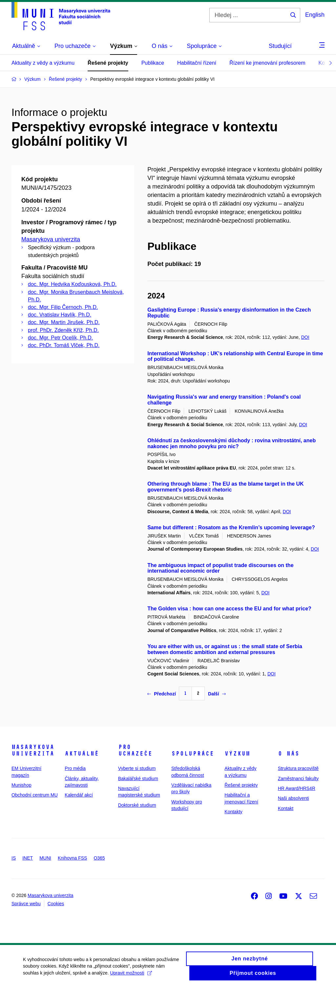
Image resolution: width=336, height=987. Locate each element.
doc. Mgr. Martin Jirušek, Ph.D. (64, 322)
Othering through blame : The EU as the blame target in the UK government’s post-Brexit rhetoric (225, 487)
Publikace (152, 63)
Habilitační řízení (196, 63)
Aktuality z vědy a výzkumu (42, 63)
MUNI (45, 858)
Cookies (56, 903)
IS (13, 858)
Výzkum (237, 753)
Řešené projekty (108, 63)
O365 (99, 858)
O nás (288, 753)
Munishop (21, 785)
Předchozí (161, 693)
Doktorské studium (137, 805)
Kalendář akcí (79, 795)
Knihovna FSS (72, 858)
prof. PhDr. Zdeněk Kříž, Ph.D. (63, 330)
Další (216, 693)
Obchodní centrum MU (34, 795)
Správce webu (26, 903)
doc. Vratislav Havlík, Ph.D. (59, 315)
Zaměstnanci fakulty (298, 778)
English (315, 14)
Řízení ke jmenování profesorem (267, 63)
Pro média (75, 768)
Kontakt (285, 808)
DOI (305, 337)
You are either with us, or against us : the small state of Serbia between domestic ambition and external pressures (224, 649)
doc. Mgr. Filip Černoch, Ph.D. (63, 307)
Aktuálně (82, 753)
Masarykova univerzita (50, 239)
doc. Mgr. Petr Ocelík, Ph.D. (60, 337)
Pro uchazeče (135, 750)
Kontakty (233, 811)
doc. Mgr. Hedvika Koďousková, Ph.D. (72, 284)
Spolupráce (192, 753)
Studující (280, 46)
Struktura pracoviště (298, 768)
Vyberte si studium (137, 768)
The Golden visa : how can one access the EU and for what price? (229, 608)
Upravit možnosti (131, 976)
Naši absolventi (293, 798)
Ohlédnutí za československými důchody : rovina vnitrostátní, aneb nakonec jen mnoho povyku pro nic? (231, 443)
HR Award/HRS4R (296, 788)
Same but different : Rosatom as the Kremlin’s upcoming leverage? (231, 527)
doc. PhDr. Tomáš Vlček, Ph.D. (63, 345)
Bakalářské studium (138, 778)
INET (27, 858)
